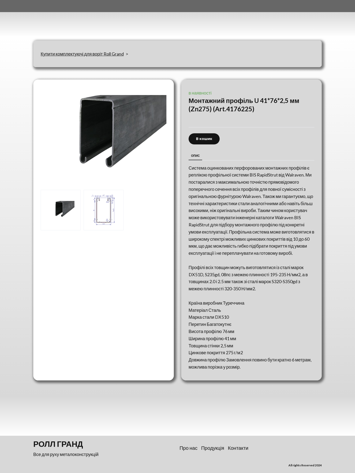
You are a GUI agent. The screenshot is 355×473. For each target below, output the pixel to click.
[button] (204, 138)
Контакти (238, 448)
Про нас (188, 448)
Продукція (212, 448)
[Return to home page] (57, 20)
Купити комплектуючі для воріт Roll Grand (82, 54)
